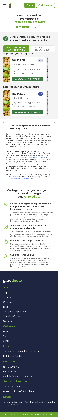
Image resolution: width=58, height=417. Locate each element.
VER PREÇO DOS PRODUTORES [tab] (42, 48)
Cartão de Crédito (12, 386)
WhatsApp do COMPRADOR (27, 79)
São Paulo (38, 157)
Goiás (18, 157)
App (5, 292)
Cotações (8, 302)
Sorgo (6, 341)
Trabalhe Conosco (12, 316)
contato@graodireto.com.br (18, 376)
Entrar (29, 5)
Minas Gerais (26, 157)
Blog (5, 307)
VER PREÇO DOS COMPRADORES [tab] (16, 48)
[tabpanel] (29, 84)
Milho (6, 331)
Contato (7, 321)
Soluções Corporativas (15, 311)
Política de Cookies (13, 356)
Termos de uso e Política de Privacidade (24, 351)
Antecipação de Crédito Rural (19, 391)
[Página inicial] (10, 5)
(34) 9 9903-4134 (12, 367)
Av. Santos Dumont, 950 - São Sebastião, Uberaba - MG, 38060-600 (29, 403)
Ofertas (7, 297)
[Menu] (4, 5)
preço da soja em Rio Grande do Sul (20, 179)
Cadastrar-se (45, 5)
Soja (5, 336)
